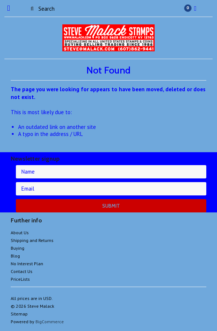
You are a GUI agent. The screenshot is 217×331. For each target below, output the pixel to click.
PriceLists (20, 279)
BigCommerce (49, 321)
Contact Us (21, 271)
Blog (15, 256)
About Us (20, 232)
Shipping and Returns (32, 240)
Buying (17, 248)
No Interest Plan (27, 263)
